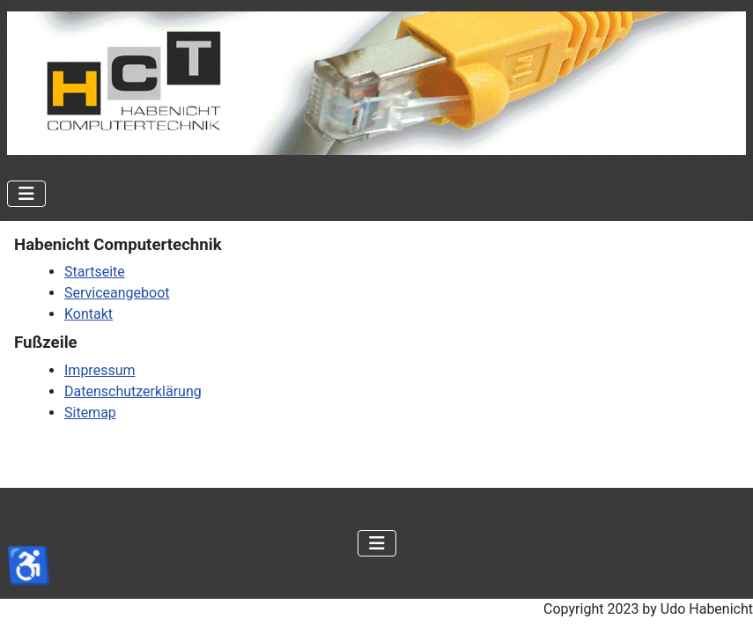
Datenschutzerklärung (133, 391)
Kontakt (88, 314)
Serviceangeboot (117, 292)
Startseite (94, 271)
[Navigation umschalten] (26, 194)
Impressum (100, 370)
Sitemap (90, 412)
